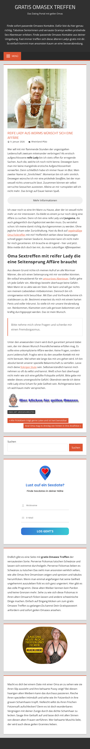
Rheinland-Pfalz (39, 141)
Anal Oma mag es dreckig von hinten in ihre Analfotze (52, 426)
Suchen (11, 441)
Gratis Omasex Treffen (45, 7)
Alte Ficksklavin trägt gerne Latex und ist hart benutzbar (38, 421)
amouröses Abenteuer (55, 278)
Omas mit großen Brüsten (21, 412)
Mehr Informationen (45, 200)
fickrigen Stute (28, 367)
